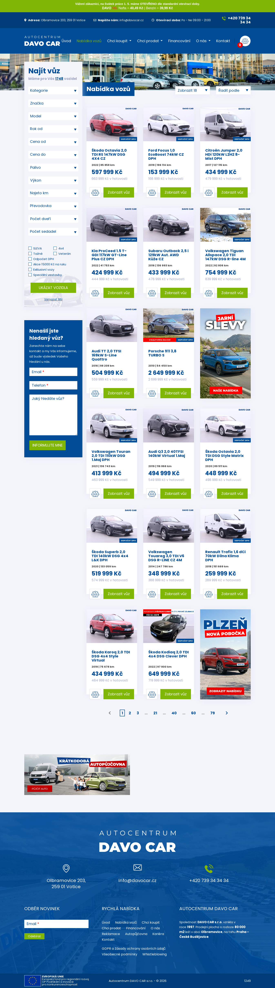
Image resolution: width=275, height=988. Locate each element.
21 (155, 713)
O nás (201, 41)
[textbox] (53, 128)
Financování (179, 41)
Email (36, 372)
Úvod (66, 41)
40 (174, 713)
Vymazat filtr (53, 299)
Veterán (64, 253)
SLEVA (37, 248)
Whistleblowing (154, 954)
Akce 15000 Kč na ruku (49, 264)
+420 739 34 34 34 (236, 20)
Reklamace (111, 934)
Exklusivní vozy (43, 269)
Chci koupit (117, 41)
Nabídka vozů (89, 41)
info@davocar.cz (118, 20)
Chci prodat (148, 41)
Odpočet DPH (43, 259)
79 (212, 713)
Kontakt (223, 41)
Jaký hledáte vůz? (48, 398)
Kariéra (158, 934)
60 (193, 713)
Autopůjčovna (136, 934)
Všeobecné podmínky (119, 954)
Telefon (38, 385)
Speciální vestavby (47, 275)
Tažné (38, 253)
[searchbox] (51, 90)
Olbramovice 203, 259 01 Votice (54, 20)
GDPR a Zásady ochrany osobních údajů (133, 948)
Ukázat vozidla (53, 287)
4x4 (61, 248)
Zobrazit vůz (119, 192)
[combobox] (53, 90)
